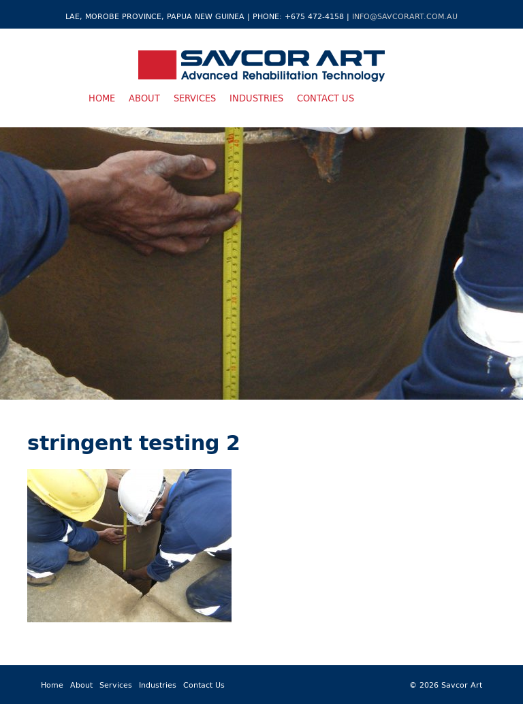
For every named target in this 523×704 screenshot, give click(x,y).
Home (102, 98)
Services (195, 98)
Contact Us (325, 98)
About (144, 98)
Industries (256, 98)
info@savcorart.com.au (405, 16)
